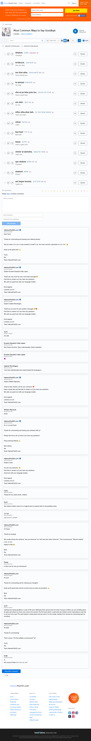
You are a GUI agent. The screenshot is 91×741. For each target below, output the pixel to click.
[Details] (82, 54)
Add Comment (11, 223)
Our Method (33, 696)
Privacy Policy (40, 18)
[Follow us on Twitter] (69, 712)
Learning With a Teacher (55, 712)
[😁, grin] (48, 191)
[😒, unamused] (51, 191)
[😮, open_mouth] (78, 191)
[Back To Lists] (7, 24)
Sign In (74, 3)
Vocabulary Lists (14, 704)
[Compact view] (62, 40)
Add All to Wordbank (31, 46)
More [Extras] (43, 3)
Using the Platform (54, 707)
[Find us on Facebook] (76, 712)
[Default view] (65, 40)
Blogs (31, 717)
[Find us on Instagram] (73, 716)
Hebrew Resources (15, 709)
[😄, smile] (42, 191)
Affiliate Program (34, 720)
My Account (52, 704)
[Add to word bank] (75, 54)
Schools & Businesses (36, 715)
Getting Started (53, 699)
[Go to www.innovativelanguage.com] (45, 732)
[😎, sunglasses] (54, 191)
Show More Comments (11, 671)
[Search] (26, 40)
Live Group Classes (15, 707)
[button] (68, 3)
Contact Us (52, 715)
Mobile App (13, 715)
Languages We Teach (36, 712)
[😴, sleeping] (75, 191)
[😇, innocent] (72, 191)
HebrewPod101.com (56, 736)
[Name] (22, 215)
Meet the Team (34, 702)
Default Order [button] (53, 40)
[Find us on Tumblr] (69, 716)
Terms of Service (64, 737)
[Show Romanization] (79, 40)
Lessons (20, 3)
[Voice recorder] (12, 54)
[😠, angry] (57, 191)
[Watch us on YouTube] (73, 712)
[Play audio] (8, 54)
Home (11, 696)
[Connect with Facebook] (82, 15)
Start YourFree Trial (85, 3)
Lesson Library (14, 699)
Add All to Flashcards (12, 46)
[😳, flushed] (45, 191)
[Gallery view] (68, 40)
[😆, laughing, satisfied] (60, 191)
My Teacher (36, 3)
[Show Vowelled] (76, 40)
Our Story (32, 699)
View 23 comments (26, 34)
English (85, 40)
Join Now (76, 10)
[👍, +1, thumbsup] (87, 191)
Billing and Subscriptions (56, 702)
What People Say (34, 704)
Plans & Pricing (34, 707)
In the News (33, 709)
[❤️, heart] (84, 191)
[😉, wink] (66, 191)
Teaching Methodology (55, 709)
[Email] (22, 219)
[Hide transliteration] (73, 40)
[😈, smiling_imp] (81, 191)
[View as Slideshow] (80, 31)
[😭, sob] (69, 191)
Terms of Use (34, 18)
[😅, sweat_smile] (63, 191)
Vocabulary (28, 3)
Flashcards (13, 702)
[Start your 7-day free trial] (73, 698)
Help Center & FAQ (54, 696)
